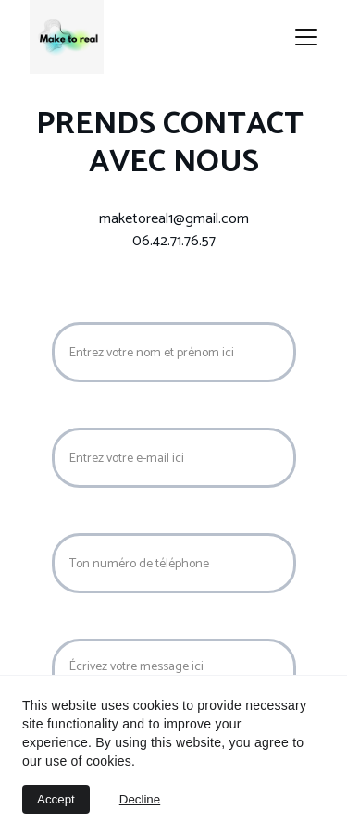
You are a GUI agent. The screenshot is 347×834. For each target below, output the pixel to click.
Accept (56, 799)
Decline (139, 799)
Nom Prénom (94, 309)
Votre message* (102, 626)
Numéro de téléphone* (122, 520)
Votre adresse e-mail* (118, 415)
